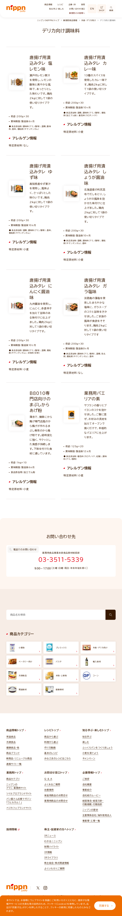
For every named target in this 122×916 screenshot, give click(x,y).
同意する (105, 905)
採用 (83, 4)
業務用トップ (14, 772)
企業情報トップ (92, 772)
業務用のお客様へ (77, 13)
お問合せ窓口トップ (56, 772)
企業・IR (72, 4)
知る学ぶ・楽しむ (56, 9)
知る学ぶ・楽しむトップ (96, 730)
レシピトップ (52, 730)
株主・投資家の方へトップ (60, 829)
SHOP (102, 9)
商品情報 (48, 4)
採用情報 (13, 829)
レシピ (60, 4)
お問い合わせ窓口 (77, 9)
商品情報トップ (16, 730)
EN (92, 9)
